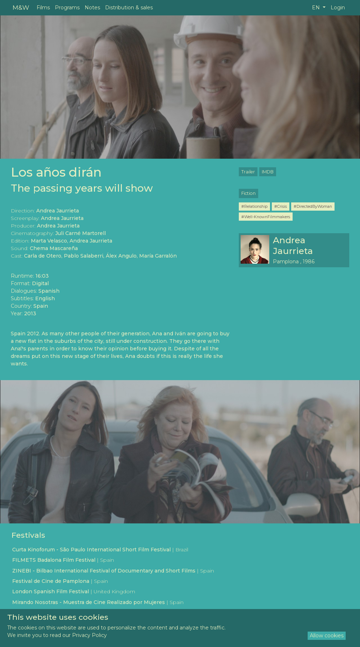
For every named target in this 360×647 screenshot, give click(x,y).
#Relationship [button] (254, 206)
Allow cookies (327, 635)
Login (338, 7)
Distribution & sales (129, 7)
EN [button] (316, 7)
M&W (21, 7)
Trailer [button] (248, 171)
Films (43, 7)
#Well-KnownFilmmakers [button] (265, 216)
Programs (67, 7)
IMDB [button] (268, 171)
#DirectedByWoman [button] (313, 206)
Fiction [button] (248, 193)
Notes (92, 7)
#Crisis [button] (280, 206)
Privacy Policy (89, 635)
